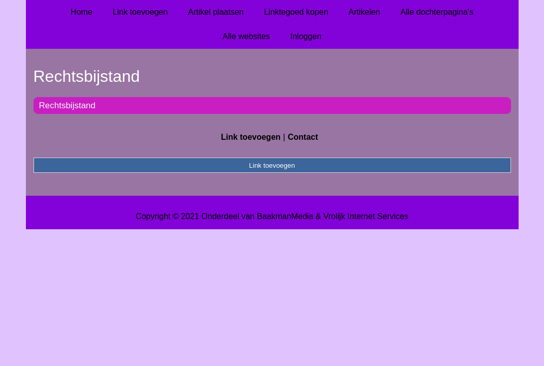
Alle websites (246, 36)
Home (81, 12)
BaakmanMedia (285, 216)
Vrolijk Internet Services (365, 216)
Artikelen (364, 12)
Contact (302, 137)
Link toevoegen (140, 12)
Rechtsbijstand (67, 105)
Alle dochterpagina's (436, 12)
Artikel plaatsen (215, 12)
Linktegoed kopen (296, 12)
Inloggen (305, 36)
